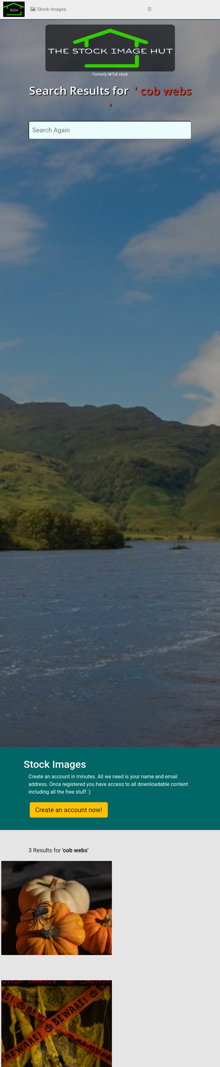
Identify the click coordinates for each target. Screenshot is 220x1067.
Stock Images (48, 9)
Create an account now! (68, 810)
